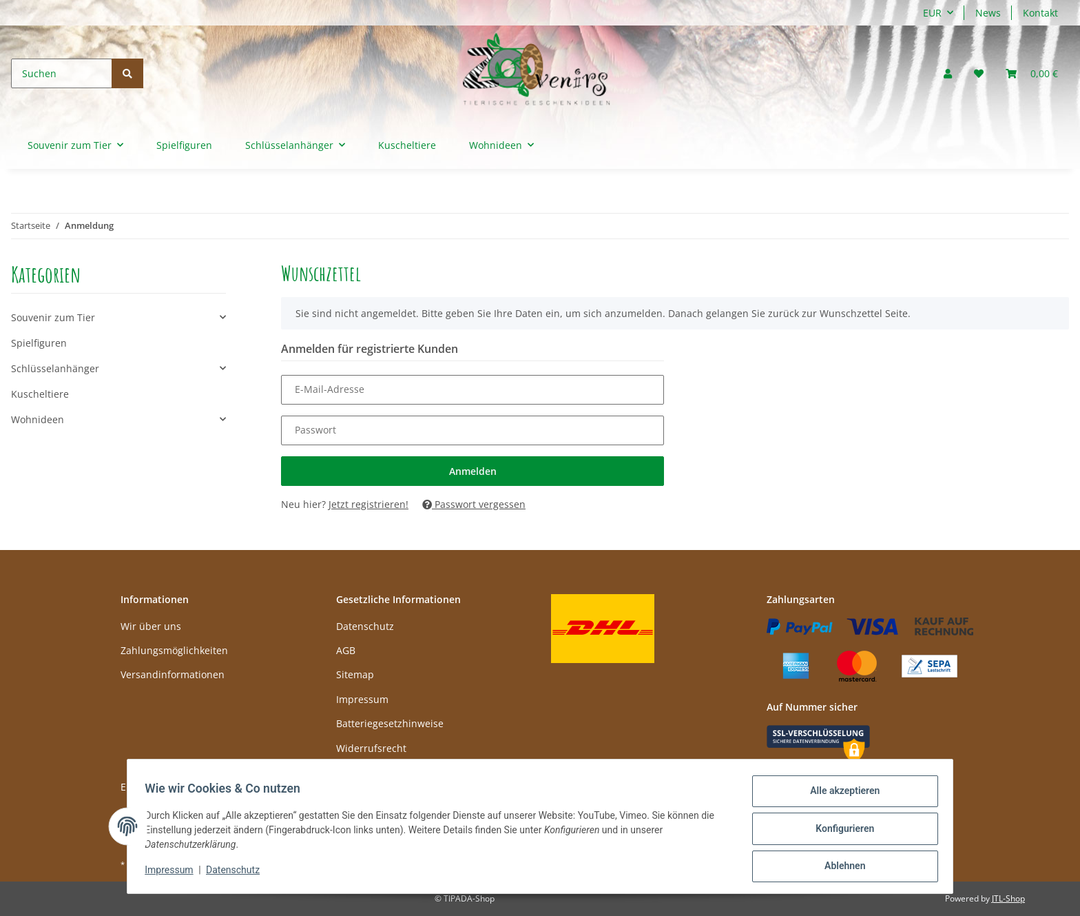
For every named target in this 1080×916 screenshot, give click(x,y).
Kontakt (1040, 12)
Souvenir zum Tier (53, 317)
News (988, 12)
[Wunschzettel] (979, 73)
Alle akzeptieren (840, 795)
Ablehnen (840, 867)
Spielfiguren (39, 342)
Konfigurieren (840, 831)
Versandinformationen (173, 674)
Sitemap (355, 674)
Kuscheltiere (40, 393)
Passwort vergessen (474, 504)
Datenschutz (365, 626)
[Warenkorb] (1032, 73)
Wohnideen (37, 419)
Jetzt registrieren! (368, 504)
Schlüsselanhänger (55, 368)
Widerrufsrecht (371, 748)
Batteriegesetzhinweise (390, 723)
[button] (948, 73)
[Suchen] (61, 73)
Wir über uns (151, 626)
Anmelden (473, 471)
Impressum (362, 699)
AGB (345, 650)
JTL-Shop (1008, 898)
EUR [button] (932, 12)
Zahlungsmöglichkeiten (174, 650)
